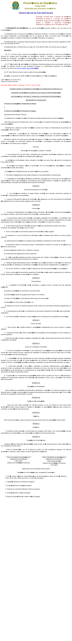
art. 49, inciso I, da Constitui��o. (28, 68)
